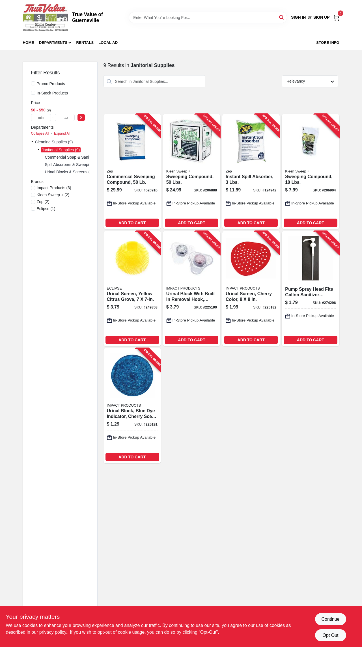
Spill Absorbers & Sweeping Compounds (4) (83, 164)
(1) (46, 208)
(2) (53, 195)
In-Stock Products (52, 93)
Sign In (298, 17)
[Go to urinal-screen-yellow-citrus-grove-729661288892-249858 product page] (132, 288)
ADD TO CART (132, 223)
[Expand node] (32, 142)
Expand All (62, 133)
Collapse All (40, 133)
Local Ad (108, 42)
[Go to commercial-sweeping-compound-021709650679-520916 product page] (132, 171)
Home (28, 42)
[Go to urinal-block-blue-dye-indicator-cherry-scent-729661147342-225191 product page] (132, 405)
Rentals (85, 42)
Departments (53, 42)
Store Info (327, 42)
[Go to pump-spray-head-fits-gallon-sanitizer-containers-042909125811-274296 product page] (310, 288)
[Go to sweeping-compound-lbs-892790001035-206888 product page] (191, 171)
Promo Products (51, 83)
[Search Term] (208, 17)
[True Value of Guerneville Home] (45, 17)
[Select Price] (81, 117)
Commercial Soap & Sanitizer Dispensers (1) (84, 157)
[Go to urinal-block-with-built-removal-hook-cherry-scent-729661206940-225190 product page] (191, 288)
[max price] (65, 117)
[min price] (41, 117)
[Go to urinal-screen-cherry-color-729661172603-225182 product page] (251, 288)
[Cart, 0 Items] (336, 17)
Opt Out (330, 635)
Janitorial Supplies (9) (61, 150)
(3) (54, 188)
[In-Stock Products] (33, 93)
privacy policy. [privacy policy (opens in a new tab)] (53, 632)
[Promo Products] (33, 83)
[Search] (282, 17)
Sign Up (321, 17)
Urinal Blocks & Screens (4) (69, 172)
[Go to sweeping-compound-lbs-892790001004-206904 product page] (310, 171)
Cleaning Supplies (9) (54, 142)
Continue (330, 619)
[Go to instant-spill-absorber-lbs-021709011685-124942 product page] (251, 171)
